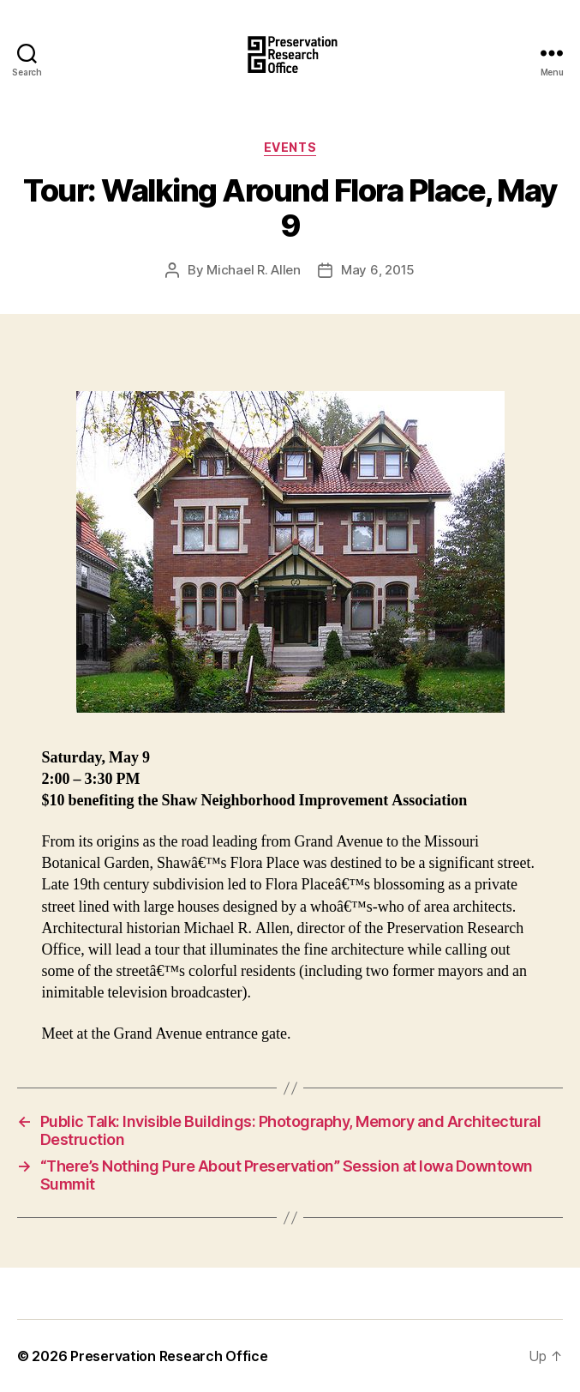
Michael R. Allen (253, 270)
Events (290, 147)
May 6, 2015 (378, 270)
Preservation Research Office (168, 1356)
